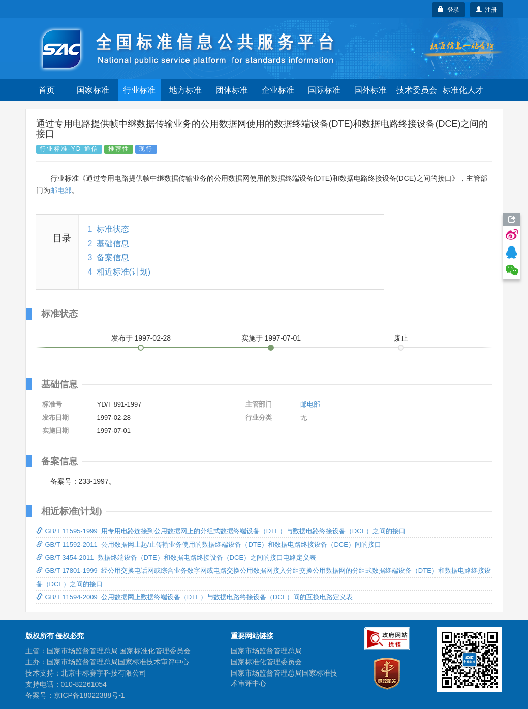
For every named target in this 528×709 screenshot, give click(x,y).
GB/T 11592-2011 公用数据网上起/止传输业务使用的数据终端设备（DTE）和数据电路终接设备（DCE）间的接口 (208, 544)
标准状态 (113, 229)
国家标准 (93, 90)
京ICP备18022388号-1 (89, 695)
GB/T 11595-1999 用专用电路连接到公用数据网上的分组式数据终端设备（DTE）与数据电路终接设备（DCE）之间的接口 (221, 531)
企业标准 (278, 90)
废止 (401, 338)
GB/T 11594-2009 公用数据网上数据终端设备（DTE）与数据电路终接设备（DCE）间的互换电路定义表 (194, 597)
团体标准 (231, 90)
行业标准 (139, 90)
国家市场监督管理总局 (266, 651)
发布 (141, 338)
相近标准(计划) (124, 271)
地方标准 (185, 90)
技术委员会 (416, 90)
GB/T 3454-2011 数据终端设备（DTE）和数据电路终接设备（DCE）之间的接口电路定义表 (176, 557)
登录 (448, 9)
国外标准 (370, 90)
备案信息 (113, 257)
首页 (47, 90)
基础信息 (113, 243)
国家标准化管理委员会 (266, 662)
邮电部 (61, 190)
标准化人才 (463, 90)
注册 (487, 9)
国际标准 (324, 90)
